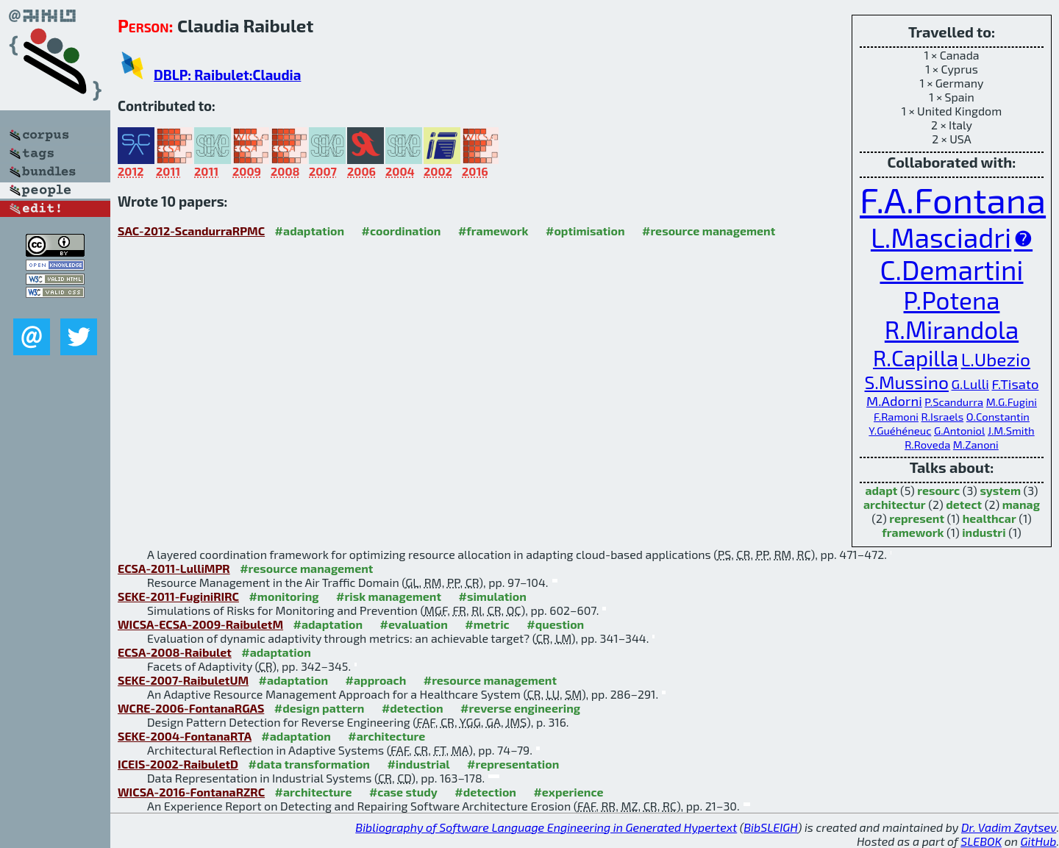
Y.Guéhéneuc (900, 430)
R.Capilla (915, 357)
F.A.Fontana (953, 199)
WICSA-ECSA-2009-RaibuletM (200, 624)
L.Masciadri (941, 237)
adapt (881, 490)
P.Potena (952, 300)
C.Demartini (951, 269)
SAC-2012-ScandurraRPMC (191, 231)
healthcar (989, 518)
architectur (894, 504)
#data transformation (309, 764)
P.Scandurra (953, 401)
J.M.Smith (1011, 430)
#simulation (492, 596)
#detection (412, 708)
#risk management (388, 596)
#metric (487, 624)
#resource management (708, 231)
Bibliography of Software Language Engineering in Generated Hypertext (546, 827)
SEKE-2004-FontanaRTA (185, 736)
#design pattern (319, 708)
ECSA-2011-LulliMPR (174, 568)
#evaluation (414, 624)
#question (555, 624)
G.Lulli (970, 384)
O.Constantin (998, 416)
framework (913, 532)
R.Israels (942, 416)
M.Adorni (894, 401)
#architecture (386, 736)
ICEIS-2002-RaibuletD (178, 764)
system (1000, 490)
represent (916, 518)
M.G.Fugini (1011, 401)
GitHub (1039, 841)
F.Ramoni (896, 416)
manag (1021, 504)
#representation (513, 764)
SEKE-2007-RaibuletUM (183, 680)
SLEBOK (981, 841)
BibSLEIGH (770, 827)
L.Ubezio (995, 359)
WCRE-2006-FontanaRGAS (191, 708)
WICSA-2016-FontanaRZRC (191, 792)
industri (983, 532)
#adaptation (310, 231)
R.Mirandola (952, 329)
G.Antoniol (959, 430)
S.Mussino (907, 382)
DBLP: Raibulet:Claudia (227, 74)
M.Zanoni (976, 444)
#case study (403, 792)
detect (964, 504)
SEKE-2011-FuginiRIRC (178, 596)
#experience (568, 792)
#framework (493, 231)
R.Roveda (927, 444)
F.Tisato (1014, 384)
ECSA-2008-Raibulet (175, 652)
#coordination (401, 231)
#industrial (418, 764)
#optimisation (585, 231)
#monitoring (283, 596)
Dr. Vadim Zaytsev (1008, 827)
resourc (938, 490)
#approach (376, 680)
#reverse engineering (520, 708)
